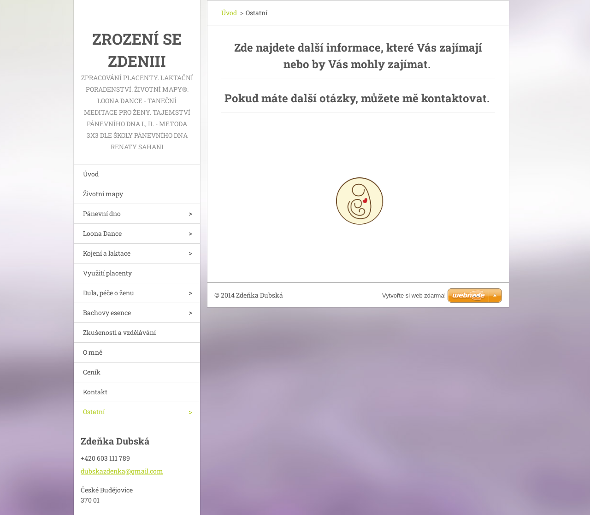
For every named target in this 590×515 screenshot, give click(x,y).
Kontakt (95, 391)
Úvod (91, 174)
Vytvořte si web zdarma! (414, 295)
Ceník (91, 372)
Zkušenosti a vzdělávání (119, 332)
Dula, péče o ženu (108, 292)
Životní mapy (103, 193)
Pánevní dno (102, 213)
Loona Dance (102, 233)
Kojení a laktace (106, 253)
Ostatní (94, 411)
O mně (92, 352)
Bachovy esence (107, 312)
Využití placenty (107, 273)
